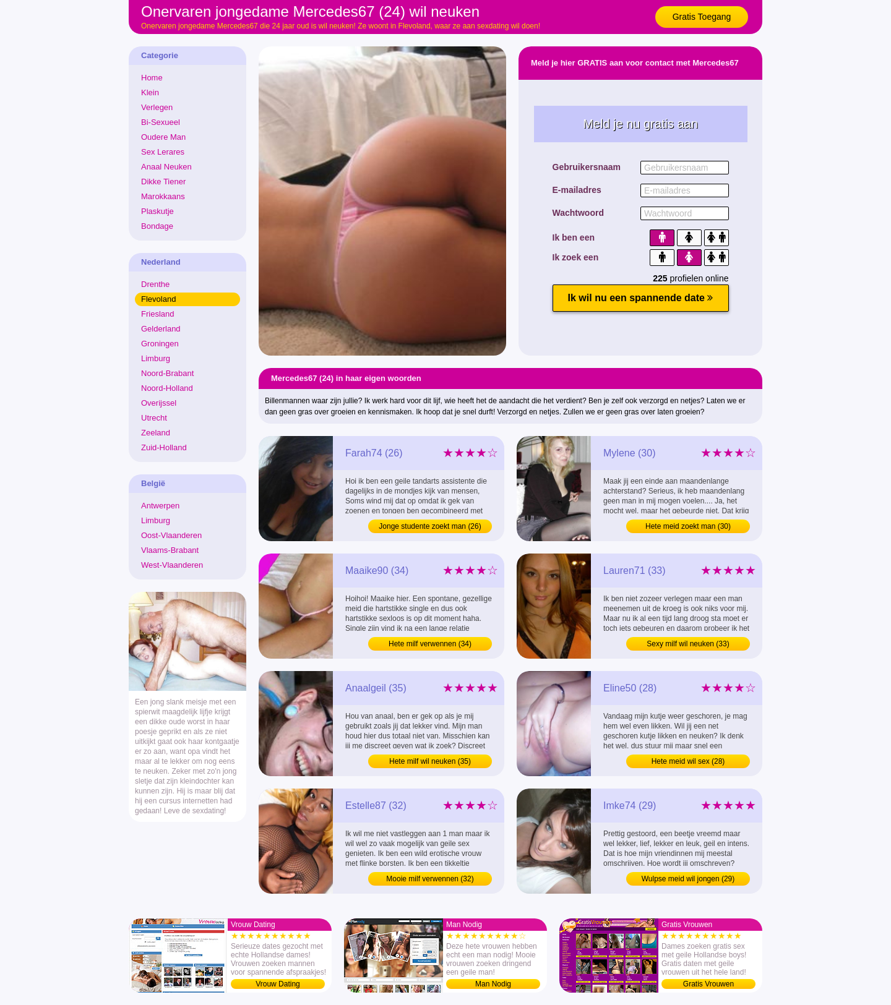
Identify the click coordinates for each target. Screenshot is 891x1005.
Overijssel (158, 403)
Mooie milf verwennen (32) (429, 879)
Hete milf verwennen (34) (430, 643)
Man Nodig (493, 984)
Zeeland (155, 432)
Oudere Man (163, 137)
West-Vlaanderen (172, 565)
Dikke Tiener (163, 181)
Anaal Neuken (166, 166)
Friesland (157, 314)
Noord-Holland (167, 388)
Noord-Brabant (167, 373)
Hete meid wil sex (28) (688, 761)
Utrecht (154, 417)
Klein (150, 92)
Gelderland (161, 328)
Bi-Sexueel (160, 122)
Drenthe (155, 284)
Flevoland (158, 299)
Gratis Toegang (702, 17)
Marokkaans (163, 196)
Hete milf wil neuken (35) (430, 761)
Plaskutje (157, 211)
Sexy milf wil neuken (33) (688, 643)
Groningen (160, 343)
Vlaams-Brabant (170, 550)
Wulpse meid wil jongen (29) (688, 879)
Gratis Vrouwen (708, 984)
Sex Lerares (162, 151)
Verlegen (157, 107)
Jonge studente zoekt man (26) (430, 526)
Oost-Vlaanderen (171, 535)
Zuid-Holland (164, 447)
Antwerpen (160, 505)
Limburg (155, 358)
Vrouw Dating (278, 984)
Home (152, 77)
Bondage (157, 226)
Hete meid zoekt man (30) (688, 526)
